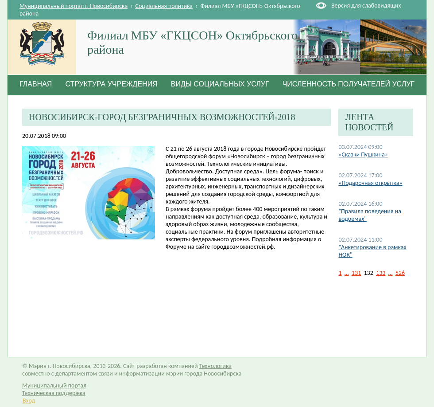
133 (380, 273)
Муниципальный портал (54, 385)
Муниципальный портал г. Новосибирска (73, 6)
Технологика (215, 366)
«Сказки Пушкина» (363, 154)
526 (400, 273)
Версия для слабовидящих (366, 5)
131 (356, 273)
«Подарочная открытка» (370, 183)
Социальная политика (164, 6)
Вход (29, 400)
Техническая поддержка (53, 393)
